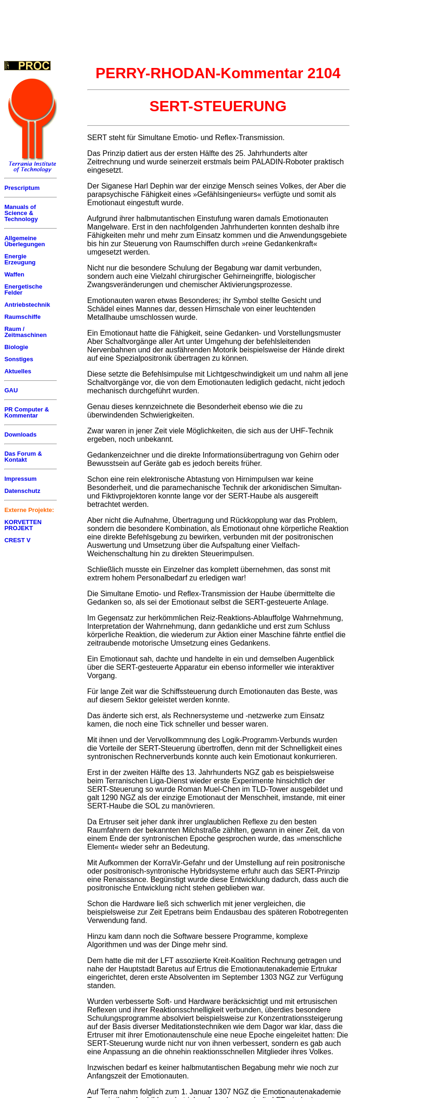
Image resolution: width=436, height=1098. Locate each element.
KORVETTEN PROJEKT (22, 525)
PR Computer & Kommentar (26, 412)
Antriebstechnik (27, 305)
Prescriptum (22, 188)
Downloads (20, 434)
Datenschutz (22, 491)
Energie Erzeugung (19, 259)
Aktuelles (17, 371)
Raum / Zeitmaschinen (25, 332)
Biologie (16, 347)
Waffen (14, 274)
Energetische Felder (23, 289)
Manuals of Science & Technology (21, 213)
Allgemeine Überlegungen (24, 241)
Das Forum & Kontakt (23, 457)
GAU (11, 390)
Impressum (20, 479)
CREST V (17, 540)
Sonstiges (18, 359)
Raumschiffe (22, 317)
